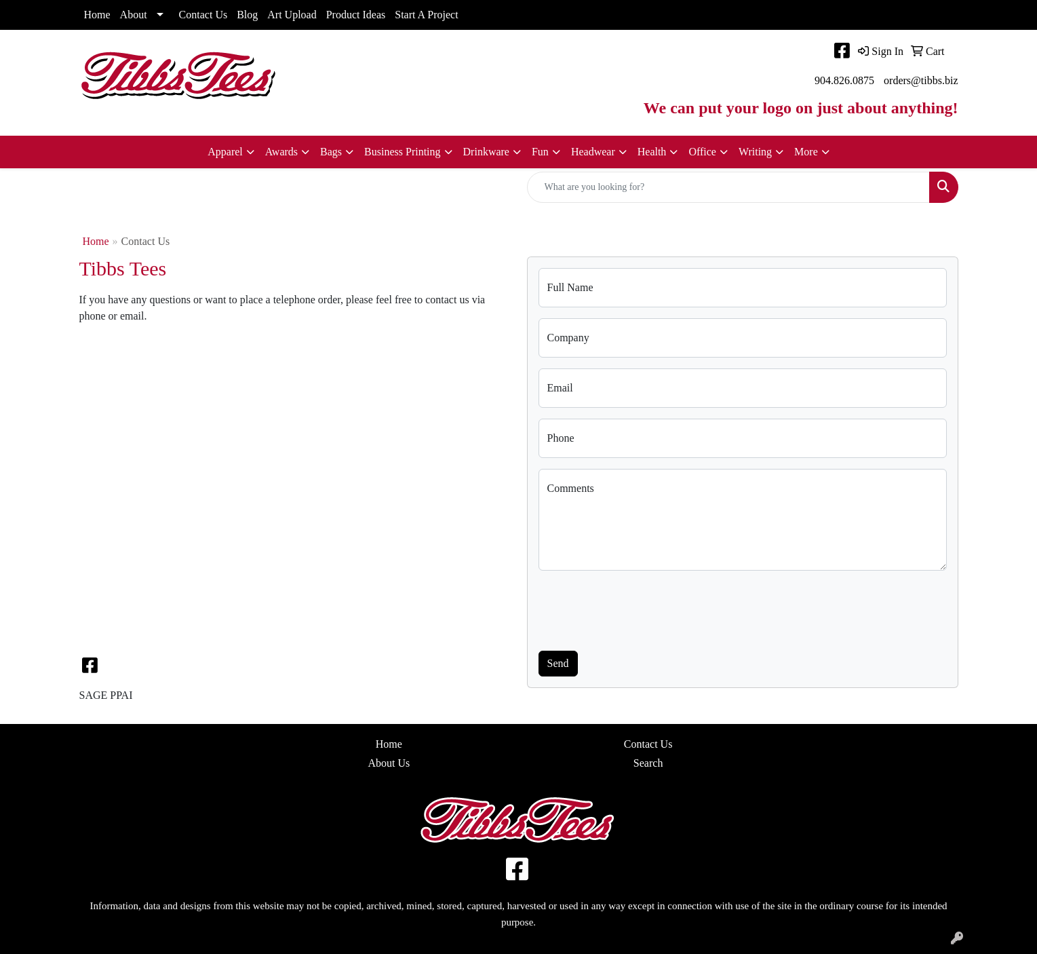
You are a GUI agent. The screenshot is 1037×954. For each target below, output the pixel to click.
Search (648, 763)
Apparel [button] (225, 151)
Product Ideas (356, 14)
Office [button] (702, 151)
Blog (247, 14)
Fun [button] (540, 151)
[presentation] (642, 607)
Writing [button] (755, 151)
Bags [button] (331, 151)
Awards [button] (281, 151)
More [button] (806, 151)
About (133, 14)
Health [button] (652, 151)
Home (97, 14)
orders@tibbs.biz (921, 80)
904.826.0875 (844, 80)
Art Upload (291, 14)
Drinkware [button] (486, 151)
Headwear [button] (593, 151)
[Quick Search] (728, 187)
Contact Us (203, 14)
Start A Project (426, 14)
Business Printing (402, 151)
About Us (389, 763)
